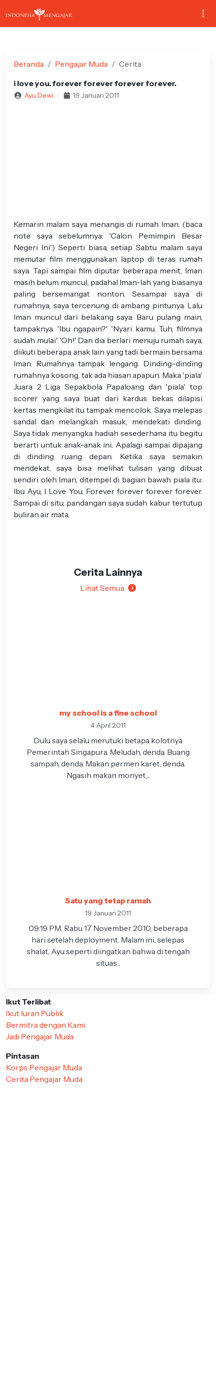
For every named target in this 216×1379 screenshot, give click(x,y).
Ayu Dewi (38, 95)
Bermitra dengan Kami (45, 1025)
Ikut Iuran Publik (35, 1013)
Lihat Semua (108, 588)
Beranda (29, 64)
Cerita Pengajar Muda (44, 1079)
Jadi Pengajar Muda (40, 1036)
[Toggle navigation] (203, 14)
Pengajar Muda (81, 64)
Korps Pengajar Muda (44, 1067)
